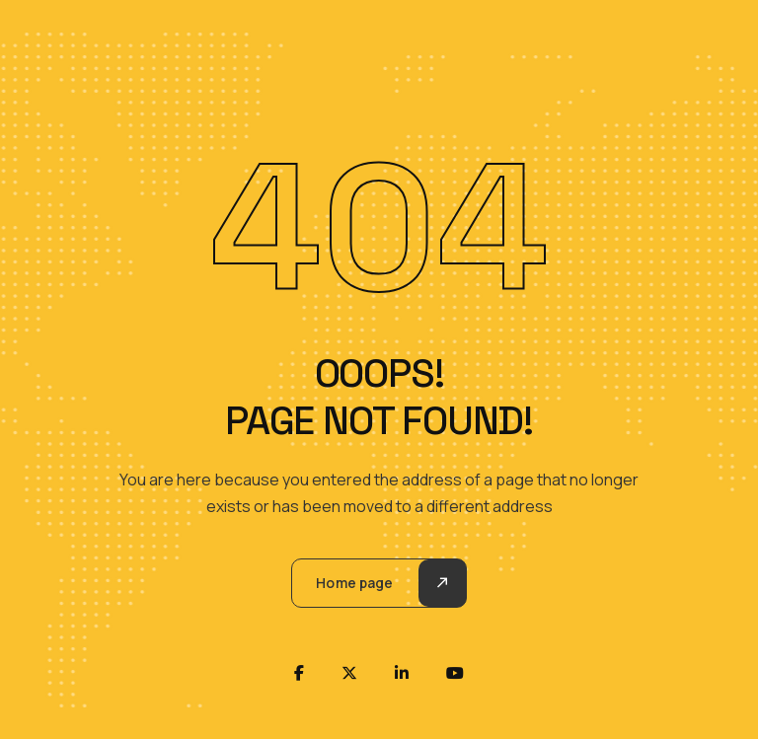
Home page (354, 582)
